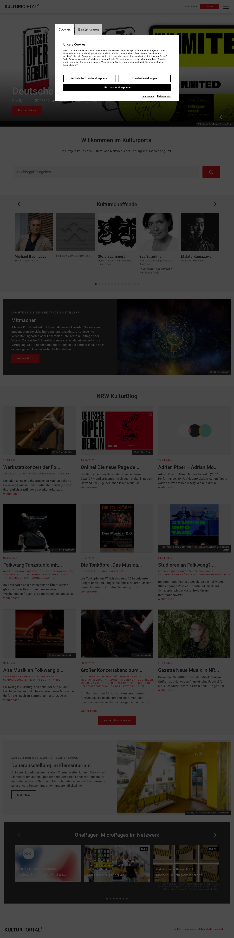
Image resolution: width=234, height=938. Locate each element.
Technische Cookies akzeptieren (89, 78)
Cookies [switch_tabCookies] (65, 30)
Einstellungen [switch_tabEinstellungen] (90, 30)
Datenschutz (164, 96)
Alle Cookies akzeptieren (117, 87)
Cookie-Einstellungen (144, 78)
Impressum (148, 96)
